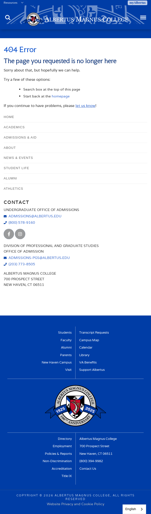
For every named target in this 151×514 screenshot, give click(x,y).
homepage (61, 96)
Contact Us (87, 469)
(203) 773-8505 (22, 264)
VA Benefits (88, 362)
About (10, 148)
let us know (85, 105)
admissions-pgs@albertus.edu (39, 257)
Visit (68, 370)
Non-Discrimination (57, 461)
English (130, 509)
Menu (143, 15)
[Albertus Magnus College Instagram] (20, 234)
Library (84, 355)
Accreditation (62, 469)
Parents (66, 355)
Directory (65, 439)
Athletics (13, 188)
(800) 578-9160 (22, 222)
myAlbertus (137, 2)
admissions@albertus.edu (35, 216)
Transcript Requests (94, 332)
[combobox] (134, 509)
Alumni (10, 178)
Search (7, 17)
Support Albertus (92, 370)
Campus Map (89, 340)
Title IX (67, 476)
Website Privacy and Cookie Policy (75, 504)
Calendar (85, 347)
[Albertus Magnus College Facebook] (9, 234)
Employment (62, 446)
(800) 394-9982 (91, 461)
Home (9, 117)
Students (65, 332)
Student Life (16, 168)
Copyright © (29, 495)
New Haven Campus (57, 362)
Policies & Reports (58, 454)
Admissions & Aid (20, 137)
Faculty (66, 340)
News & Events (18, 158)
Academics (14, 127)
